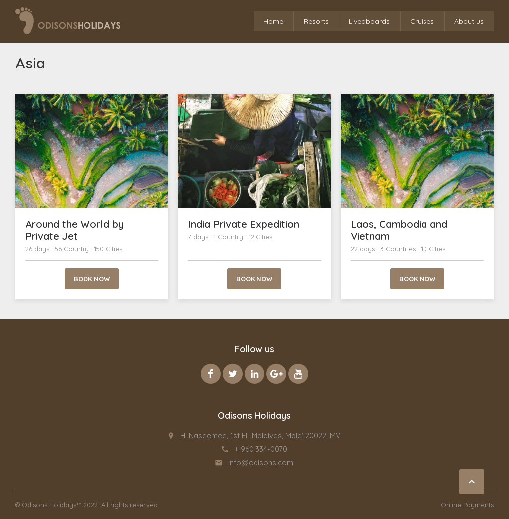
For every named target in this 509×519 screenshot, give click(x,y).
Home (273, 21)
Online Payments (467, 505)
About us (469, 21)
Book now (92, 279)
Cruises (422, 21)
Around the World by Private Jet (74, 230)
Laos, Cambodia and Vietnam (399, 230)
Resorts (316, 21)
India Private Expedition (243, 224)
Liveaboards (369, 21)
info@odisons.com (260, 462)
